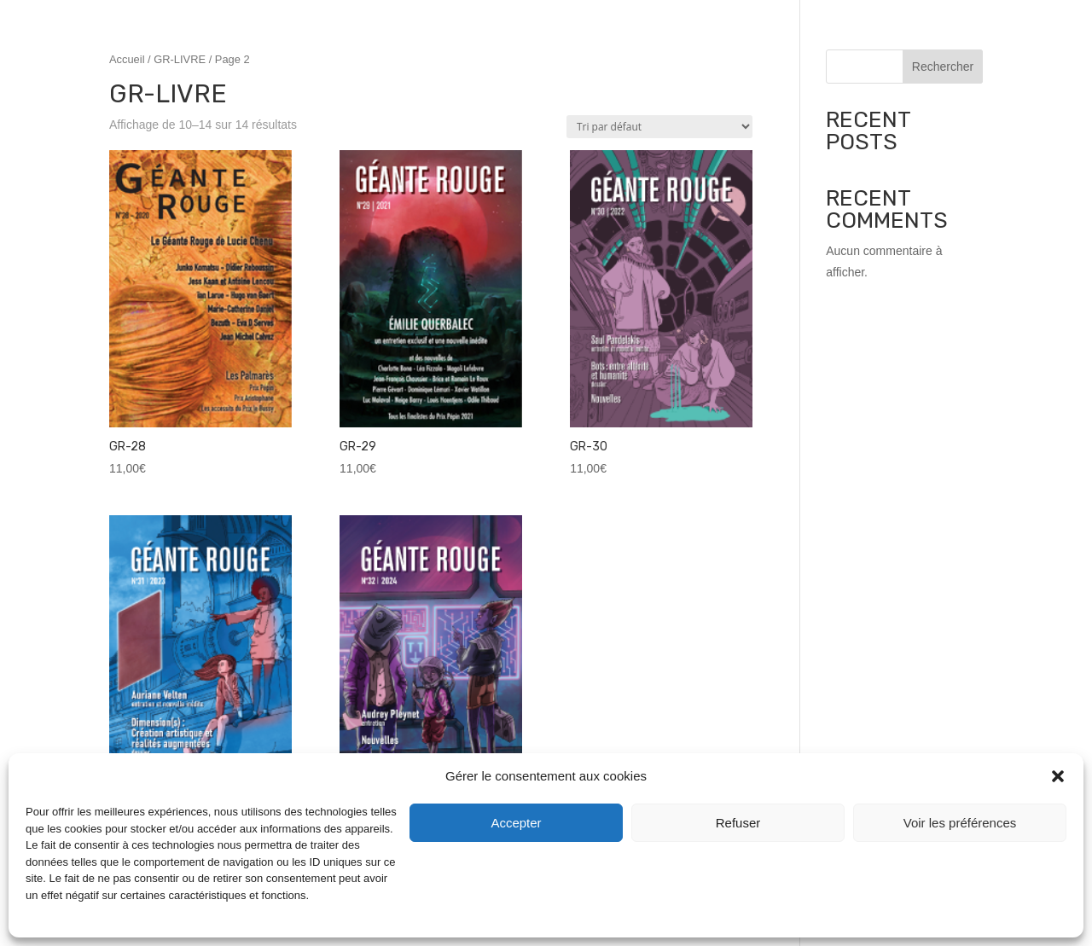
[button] (1057, 776)
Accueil (127, 59)
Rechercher (942, 66)
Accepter (516, 822)
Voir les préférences (960, 822)
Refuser (738, 822)
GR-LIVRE (180, 59)
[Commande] (659, 126)
